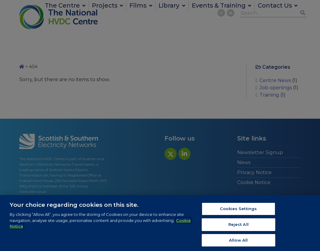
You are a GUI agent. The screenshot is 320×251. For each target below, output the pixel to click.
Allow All (238, 241)
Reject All (238, 225)
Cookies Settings (238, 209)
